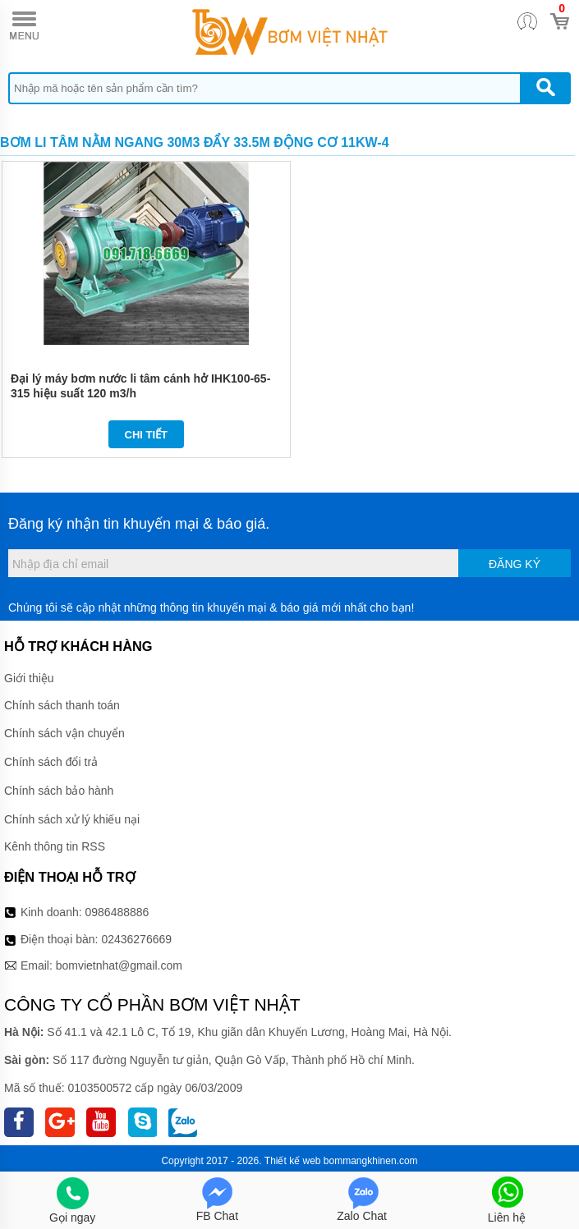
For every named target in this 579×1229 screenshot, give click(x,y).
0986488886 (117, 912)
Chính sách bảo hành (58, 790)
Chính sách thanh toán (62, 705)
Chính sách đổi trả (51, 761)
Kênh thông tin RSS (54, 846)
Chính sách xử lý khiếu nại (72, 819)
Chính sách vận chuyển (64, 733)
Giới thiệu (29, 678)
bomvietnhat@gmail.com (119, 965)
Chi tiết (146, 435)
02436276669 (136, 939)
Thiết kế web (292, 1161)
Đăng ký (514, 564)
